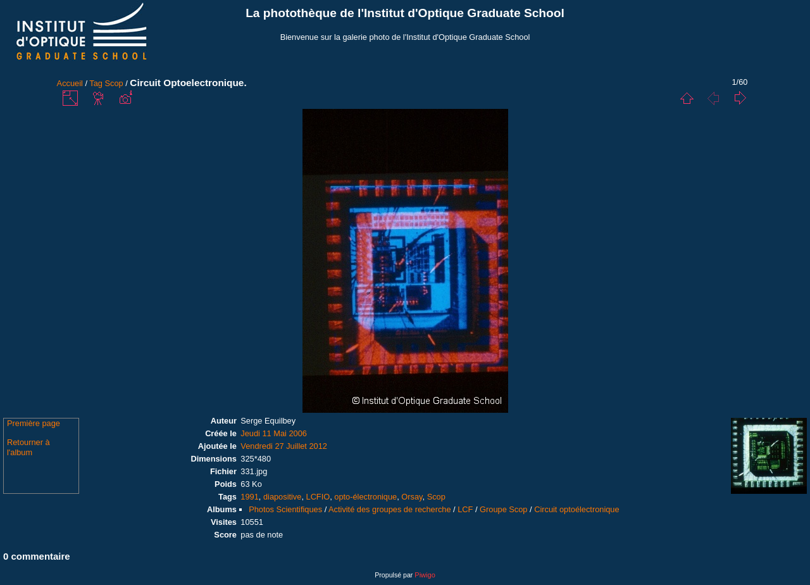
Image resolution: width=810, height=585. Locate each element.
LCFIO (318, 496)
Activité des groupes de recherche (389, 509)
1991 (249, 496)
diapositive (282, 496)
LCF (465, 509)
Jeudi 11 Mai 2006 (273, 433)
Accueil (70, 83)
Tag (96, 83)
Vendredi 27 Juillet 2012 (283, 446)
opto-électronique (365, 496)
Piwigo (424, 575)
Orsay (411, 496)
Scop (114, 83)
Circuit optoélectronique (576, 509)
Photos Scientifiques (285, 509)
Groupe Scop (503, 509)
